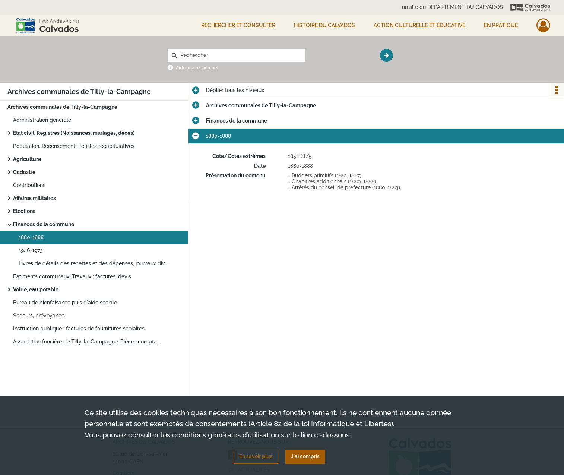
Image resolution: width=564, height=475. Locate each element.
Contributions (29, 185)
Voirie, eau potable (35, 289)
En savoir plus (256, 456)
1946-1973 (31, 250)
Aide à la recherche (196, 67)
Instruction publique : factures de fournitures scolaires (79, 329)
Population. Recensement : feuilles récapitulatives (73, 146)
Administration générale (42, 120)
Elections (24, 211)
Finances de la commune (43, 224)
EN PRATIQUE (501, 25)
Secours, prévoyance (38, 316)
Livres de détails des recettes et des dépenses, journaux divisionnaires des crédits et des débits (93, 263)
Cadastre (24, 172)
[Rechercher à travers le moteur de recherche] (240, 55)
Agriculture (27, 159)
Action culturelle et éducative (419, 25)
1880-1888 (31, 237)
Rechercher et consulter (238, 25)
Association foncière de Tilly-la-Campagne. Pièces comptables (87, 342)
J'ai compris (305, 456)
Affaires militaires (34, 198)
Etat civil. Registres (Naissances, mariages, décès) (73, 133)
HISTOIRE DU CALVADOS (324, 25)
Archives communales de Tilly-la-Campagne (62, 107)
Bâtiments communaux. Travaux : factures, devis (72, 276)
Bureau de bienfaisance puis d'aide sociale (65, 302)
